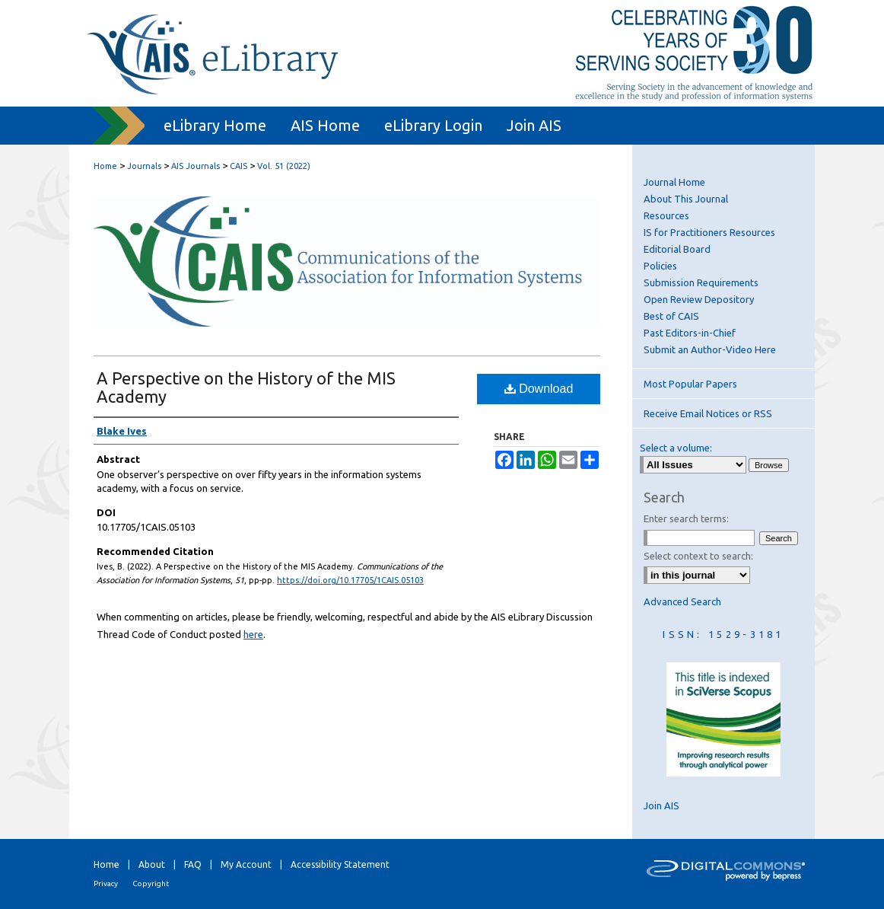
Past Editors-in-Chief (690, 332)
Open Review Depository (699, 299)
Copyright (150, 883)
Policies (660, 265)
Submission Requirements (701, 282)
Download (539, 388)
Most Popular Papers (690, 383)
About (151, 864)
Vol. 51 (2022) (283, 166)
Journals (144, 166)
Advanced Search (682, 601)
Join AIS (661, 805)
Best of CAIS (671, 316)
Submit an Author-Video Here (710, 349)
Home (105, 166)
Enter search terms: (686, 518)
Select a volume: (676, 447)
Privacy (106, 883)
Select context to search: (698, 555)
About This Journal (686, 198)
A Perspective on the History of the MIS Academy (246, 387)
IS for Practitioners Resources (709, 232)
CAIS (238, 166)
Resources (666, 215)
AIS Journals (195, 166)
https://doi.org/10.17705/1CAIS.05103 (350, 580)
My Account (246, 864)
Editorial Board (677, 249)
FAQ (193, 864)
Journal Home (674, 182)
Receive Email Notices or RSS (708, 413)
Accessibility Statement (340, 864)
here (253, 634)
